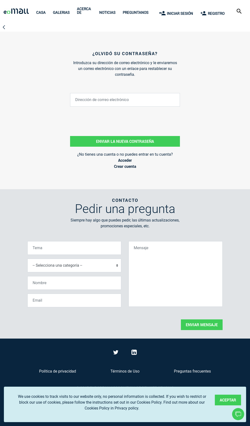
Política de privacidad (57, 371)
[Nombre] (74, 283)
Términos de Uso (124, 371)
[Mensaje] (175, 274)
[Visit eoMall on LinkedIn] (134, 353)
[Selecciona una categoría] (74, 265)
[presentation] (64, 320)
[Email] (74, 300)
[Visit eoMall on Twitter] (116, 353)
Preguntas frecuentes (192, 371)
